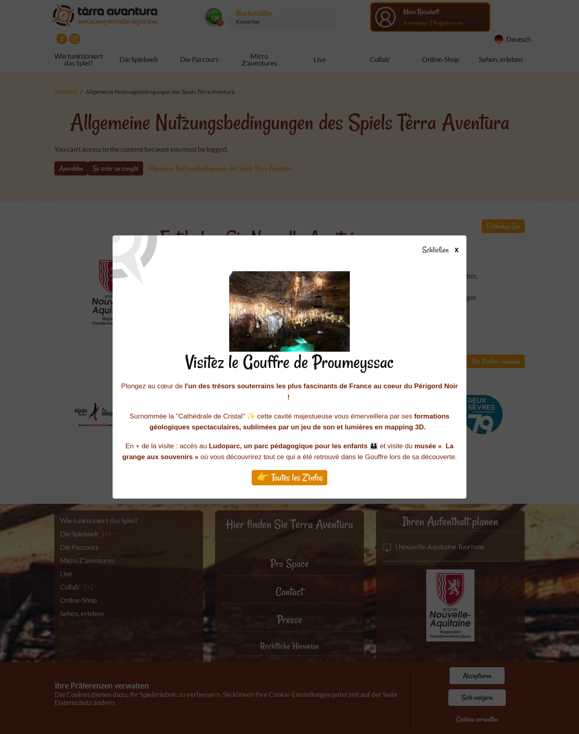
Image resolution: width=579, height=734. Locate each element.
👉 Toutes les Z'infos (290, 477)
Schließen (447, 250)
